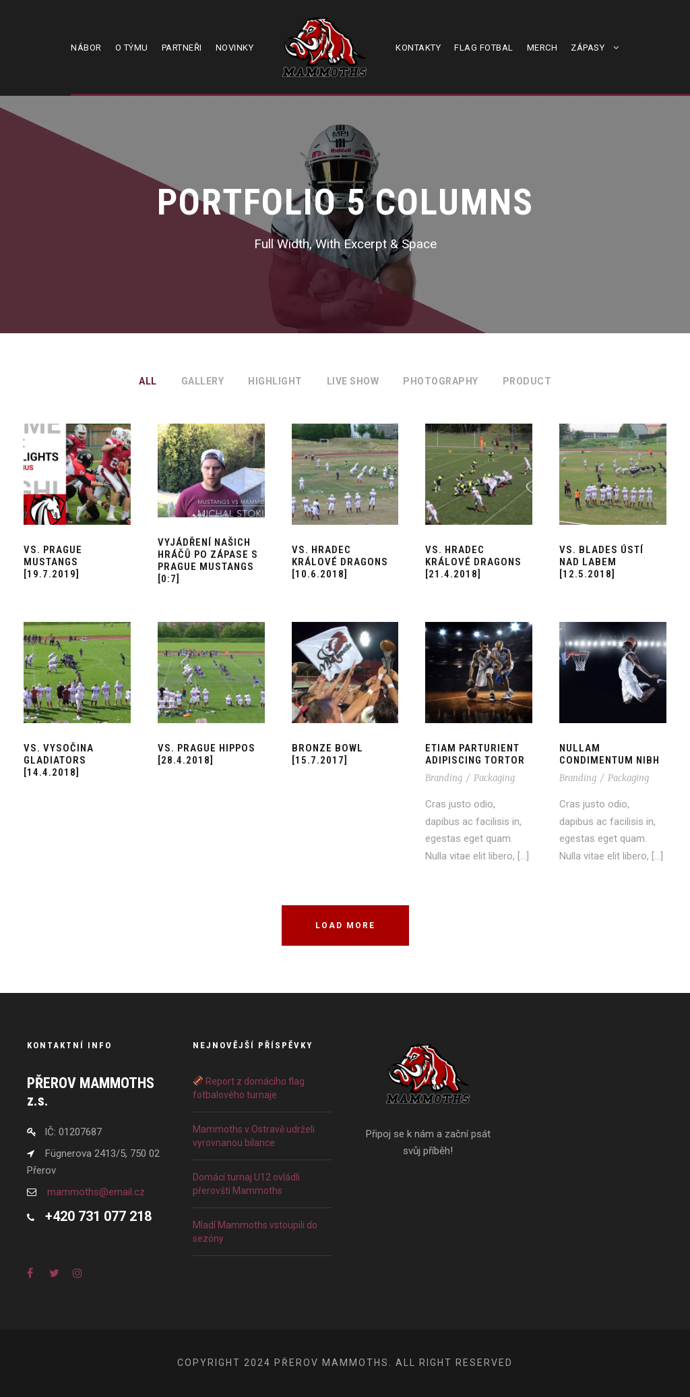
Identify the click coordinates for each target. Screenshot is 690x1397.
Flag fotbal (483, 47)
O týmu (131, 47)
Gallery (202, 381)
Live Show (353, 381)
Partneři (182, 47)
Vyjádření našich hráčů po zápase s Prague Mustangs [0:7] (208, 560)
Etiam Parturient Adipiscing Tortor (475, 754)
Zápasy (587, 47)
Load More (345, 925)
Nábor (86, 47)
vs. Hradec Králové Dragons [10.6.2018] (340, 562)
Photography (440, 381)
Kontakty (418, 47)
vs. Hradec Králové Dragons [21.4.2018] (473, 562)
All (148, 381)
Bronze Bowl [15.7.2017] (327, 754)
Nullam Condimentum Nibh (609, 754)
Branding (443, 778)
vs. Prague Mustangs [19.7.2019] (53, 562)
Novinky (235, 47)
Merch (542, 47)
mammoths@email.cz (96, 1192)
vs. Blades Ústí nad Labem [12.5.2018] (601, 562)
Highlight (275, 381)
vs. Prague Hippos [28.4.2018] (206, 754)
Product (527, 381)
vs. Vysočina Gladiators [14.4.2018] (59, 760)
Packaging (494, 778)
